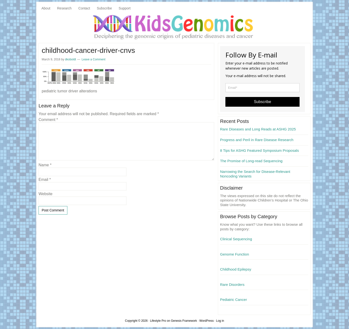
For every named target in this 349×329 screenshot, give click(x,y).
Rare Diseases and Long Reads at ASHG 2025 (258, 129)
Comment (48, 120)
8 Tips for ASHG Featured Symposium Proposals (259, 150)
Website (46, 194)
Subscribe (262, 102)
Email (45, 179)
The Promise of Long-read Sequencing (251, 161)
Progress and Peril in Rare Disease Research (256, 140)
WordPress (206, 320)
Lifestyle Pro (158, 320)
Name (45, 165)
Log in (220, 320)
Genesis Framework (184, 320)
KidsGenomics (174, 26)
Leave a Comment (93, 59)
